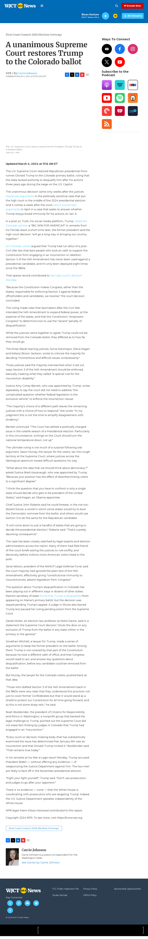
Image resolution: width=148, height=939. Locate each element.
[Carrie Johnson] (12, 859)
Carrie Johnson (27, 76)
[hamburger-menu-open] (42, 6)
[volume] (115, 16)
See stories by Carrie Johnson (41, 865)
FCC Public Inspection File (65, 892)
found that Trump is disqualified (61, 598)
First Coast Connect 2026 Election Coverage (34, 37)
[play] (105, 16)
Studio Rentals (59, 898)
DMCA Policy (90, 898)
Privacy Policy (90, 892)
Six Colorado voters (18, 249)
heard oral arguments (20, 199)
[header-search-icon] (116, 5)
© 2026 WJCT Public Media (17, 920)
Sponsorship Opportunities (127, 892)
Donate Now (134, 6)
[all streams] (133, 16)
